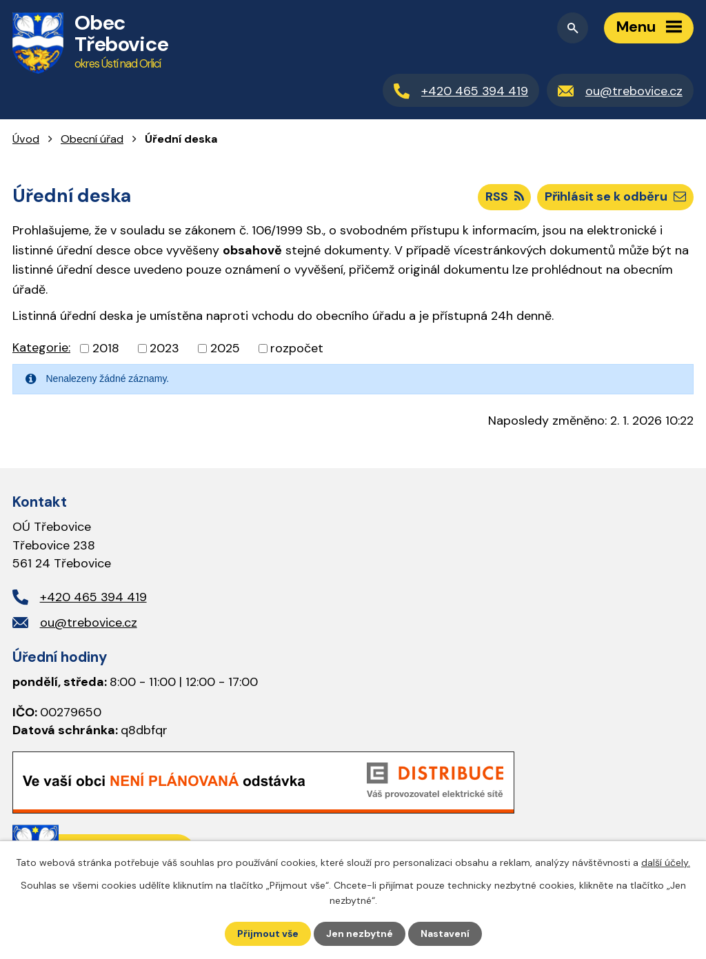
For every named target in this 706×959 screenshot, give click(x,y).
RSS (504, 196)
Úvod (25, 139)
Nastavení (445, 933)
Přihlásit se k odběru (615, 196)
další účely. (665, 862)
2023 (164, 348)
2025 (225, 348)
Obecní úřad (92, 139)
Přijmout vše (268, 933)
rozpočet (296, 348)
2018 (105, 348)
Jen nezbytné (359, 933)
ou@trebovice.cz (88, 622)
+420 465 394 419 (93, 597)
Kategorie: (41, 347)
